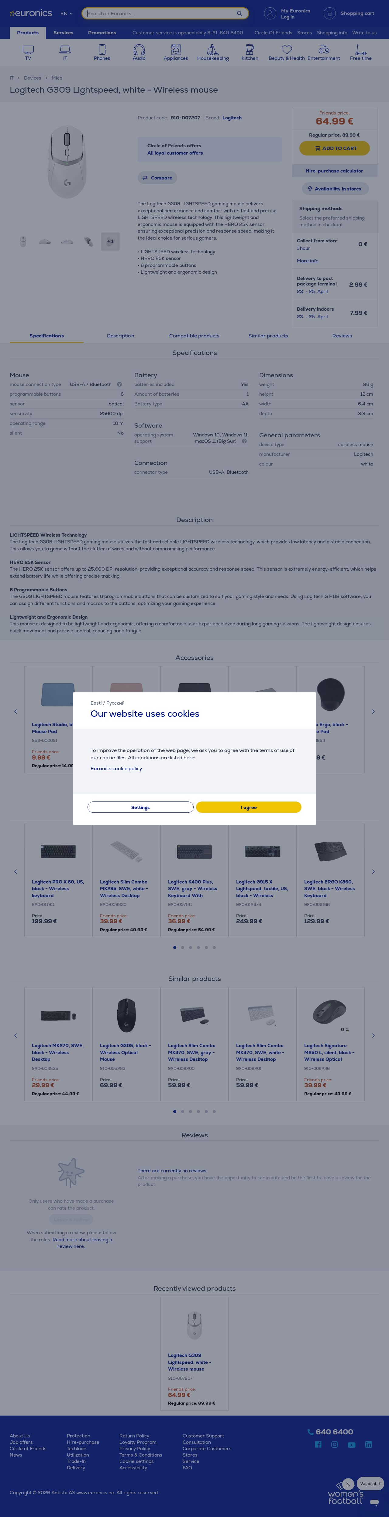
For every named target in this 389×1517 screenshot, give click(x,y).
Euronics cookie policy (116, 768)
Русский (115, 703)
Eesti (96, 703)
